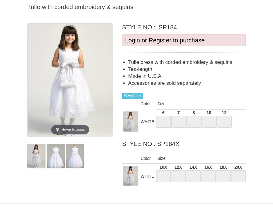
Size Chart (132, 96)
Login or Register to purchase (165, 40)
